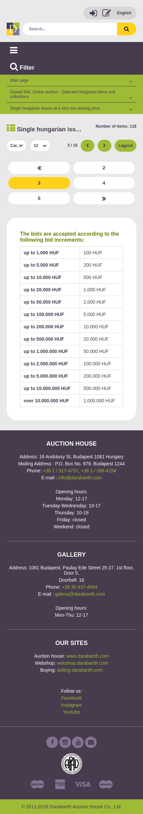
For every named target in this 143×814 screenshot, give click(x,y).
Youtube (71, 712)
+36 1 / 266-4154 (98, 470)
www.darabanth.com (87, 656)
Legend (125, 145)
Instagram (71, 705)
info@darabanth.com (80, 477)
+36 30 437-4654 (79, 587)
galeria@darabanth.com (80, 594)
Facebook (71, 698)
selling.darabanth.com (80, 670)
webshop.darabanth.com (82, 663)
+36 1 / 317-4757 (60, 470)
